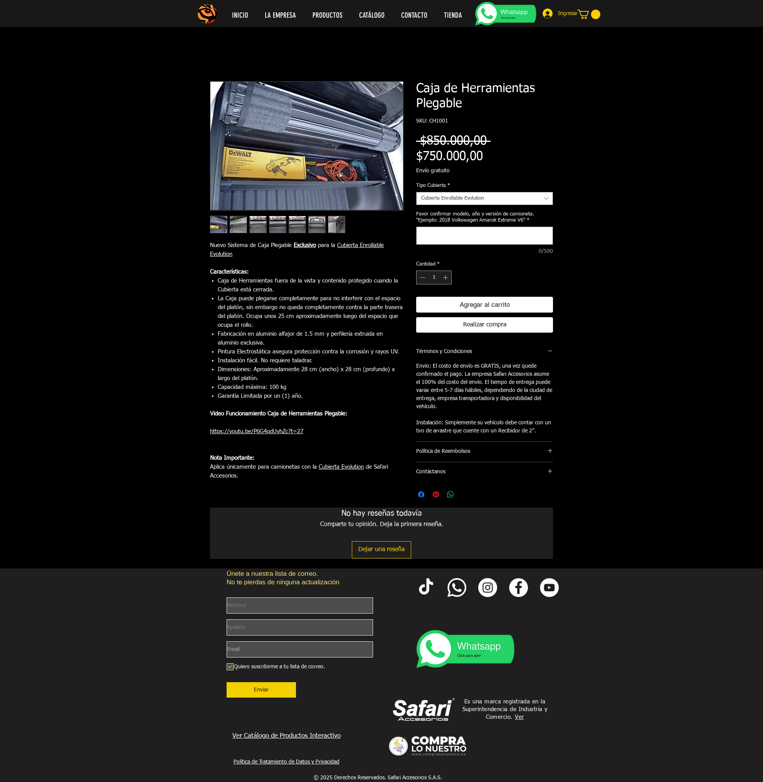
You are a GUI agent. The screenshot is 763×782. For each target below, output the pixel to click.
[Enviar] (261, 690)
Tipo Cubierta (433, 185)
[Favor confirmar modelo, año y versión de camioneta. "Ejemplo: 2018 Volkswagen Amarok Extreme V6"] (485, 235)
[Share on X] (465, 494)
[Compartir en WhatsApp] (450, 494)
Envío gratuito (433, 170)
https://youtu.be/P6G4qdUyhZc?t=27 (256, 431)
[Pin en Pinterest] (435, 494)
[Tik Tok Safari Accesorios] (426, 587)
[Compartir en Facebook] (421, 494)
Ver (519, 717)
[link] (588, 14)
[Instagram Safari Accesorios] (487, 587)
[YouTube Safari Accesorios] (549, 587)
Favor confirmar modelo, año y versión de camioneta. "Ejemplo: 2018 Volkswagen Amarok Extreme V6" (475, 217)
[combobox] (484, 198)
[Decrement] (422, 277)
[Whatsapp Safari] (456, 587)
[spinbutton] (434, 277)
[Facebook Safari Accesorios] (518, 587)
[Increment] (446, 277)
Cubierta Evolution (341, 467)
